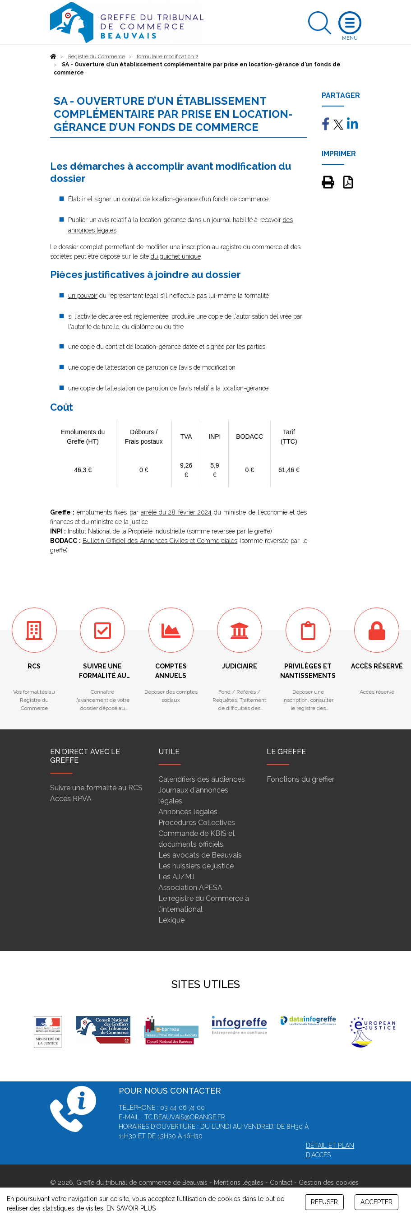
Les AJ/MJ (176, 876)
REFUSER (324, 1202)
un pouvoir (82, 295)
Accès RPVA (71, 798)
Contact (281, 1182)
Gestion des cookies (329, 1182)
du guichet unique (176, 256)
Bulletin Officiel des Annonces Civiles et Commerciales (160, 540)
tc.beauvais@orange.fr (184, 1117)
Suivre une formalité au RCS (96, 788)
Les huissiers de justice (196, 866)
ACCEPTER (376, 1202)
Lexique (171, 920)
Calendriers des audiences (201, 779)
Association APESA (190, 887)
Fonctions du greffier (300, 779)
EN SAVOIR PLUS (131, 1208)
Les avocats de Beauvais (200, 855)
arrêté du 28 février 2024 (176, 512)
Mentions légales (238, 1182)
